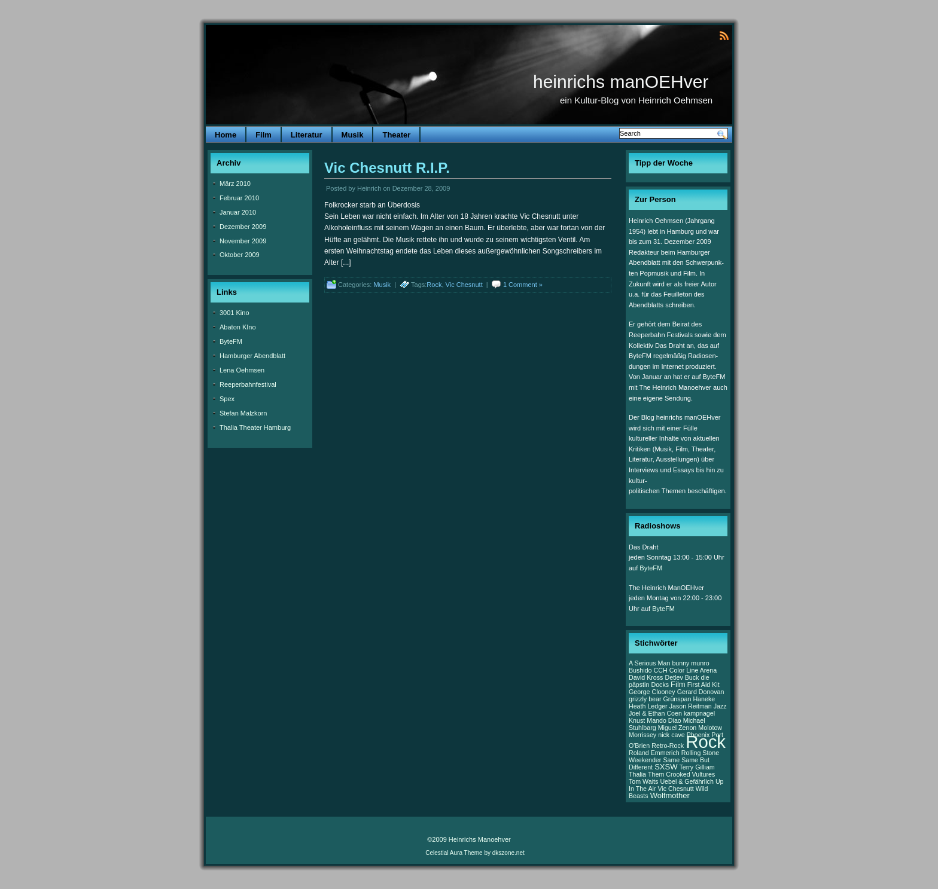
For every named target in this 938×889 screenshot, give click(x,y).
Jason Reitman (690, 706)
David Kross (646, 677)
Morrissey (642, 734)
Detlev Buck (682, 677)
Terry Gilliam (697, 767)
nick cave (671, 734)
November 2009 (243, 241)
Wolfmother (670, 795)
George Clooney (652, 691)
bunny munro (690, 663)
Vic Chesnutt (464, 284)
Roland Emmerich (654, 752)
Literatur (306, 134)
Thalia (637, 774)
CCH (661, 670)
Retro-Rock (667, 745)
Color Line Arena (693, 670)
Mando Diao (664, 720)
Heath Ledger (648, 706)
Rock (434, 284)
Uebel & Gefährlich (686, 781)
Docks (660, 684)
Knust (637, 720)
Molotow (710, 727)
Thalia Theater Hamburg (255, 427)
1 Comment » (523, 284)
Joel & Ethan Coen (655, 713)
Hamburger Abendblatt (252, 355)
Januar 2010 (238, 212)
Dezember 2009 (243, 226)
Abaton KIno (238, 327)
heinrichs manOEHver (620, 81)
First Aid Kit (703, 684)
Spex (227, 398)
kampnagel (699, 713)
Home (225, 134)
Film (263, 134)
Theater (396, 134)
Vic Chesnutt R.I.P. (387, 168)
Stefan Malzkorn (243, 413)
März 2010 (235, 183)
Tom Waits (643, 781)
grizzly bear (645, 698)
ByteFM (231, 341)
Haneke (704, 698)
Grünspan (677, 698)
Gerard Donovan (700, 691)
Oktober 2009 (240, 254)
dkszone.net (508, 853)
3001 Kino (234, 312)
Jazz (720, 706)
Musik (353, 134)
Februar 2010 (239, 197)
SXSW (665, 766)
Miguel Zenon (677, 727)
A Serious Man (649, 663)
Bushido (640, 670)
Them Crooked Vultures (681, 774)
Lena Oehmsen (242, 370)
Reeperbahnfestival (248, 384)
